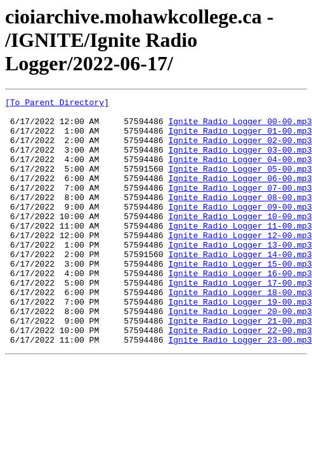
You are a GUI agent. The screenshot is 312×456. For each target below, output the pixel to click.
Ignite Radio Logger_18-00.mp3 (239, 332)
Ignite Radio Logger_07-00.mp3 (239, 206)
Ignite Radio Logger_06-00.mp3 (239, 195)
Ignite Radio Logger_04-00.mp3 (239, 172)
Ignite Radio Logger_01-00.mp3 (239, 138)
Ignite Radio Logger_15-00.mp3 (239, 297)
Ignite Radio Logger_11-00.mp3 (239, 252)
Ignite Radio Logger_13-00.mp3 (239, 275)
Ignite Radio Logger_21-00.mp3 (239, 366)
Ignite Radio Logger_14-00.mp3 (239, 286)
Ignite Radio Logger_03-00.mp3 (239, 161)
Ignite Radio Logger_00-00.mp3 (239, 126)
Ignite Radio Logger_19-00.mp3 (239, 343)
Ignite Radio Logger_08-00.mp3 (239, 218)
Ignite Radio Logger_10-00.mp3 (239, 240)
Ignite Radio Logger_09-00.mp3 (239, 229)
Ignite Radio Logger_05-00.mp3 (239, 183)
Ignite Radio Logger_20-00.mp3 (239, 354)
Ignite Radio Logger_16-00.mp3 (239, 309)
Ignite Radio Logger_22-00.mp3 (239, 377)
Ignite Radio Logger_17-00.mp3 (239, 320)
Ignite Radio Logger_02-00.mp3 (239, 149)
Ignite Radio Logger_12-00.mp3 (239, 263)
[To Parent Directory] (57, 104)
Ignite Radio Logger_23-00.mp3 (239, 389)
